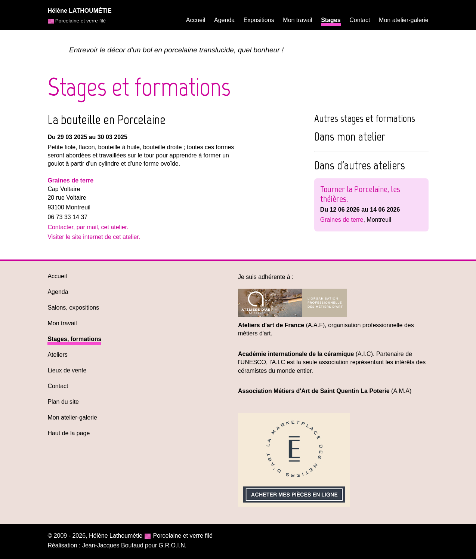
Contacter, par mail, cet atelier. (87, 227)
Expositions (259, 20)
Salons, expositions (73, 307)
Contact (359, 20)
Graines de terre (70, 180)
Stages (330, 20)
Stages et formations (139, 86)
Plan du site (63, 402)
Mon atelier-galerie (404, 20)
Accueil (195, 20)
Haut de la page (68, 433)
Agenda (224, 20)
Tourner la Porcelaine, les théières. (360, 194)
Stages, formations (74, 339)
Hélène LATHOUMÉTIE (79, 10)
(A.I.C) (305, 354)
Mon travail (297, 20)
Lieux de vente (66, 370)
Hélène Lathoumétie (115, 535)
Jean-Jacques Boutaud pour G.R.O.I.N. (134, 545)
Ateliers (57, 354)
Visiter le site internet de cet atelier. (93, 237)
